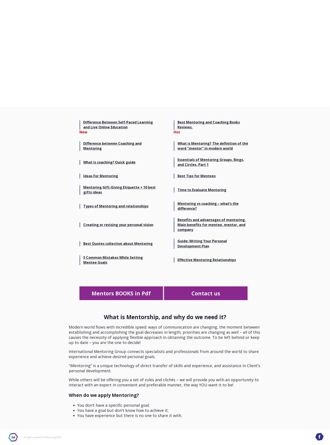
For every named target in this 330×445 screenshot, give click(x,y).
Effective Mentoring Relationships (207, 259)
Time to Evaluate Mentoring (202, 190)
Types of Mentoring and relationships (115, 206)
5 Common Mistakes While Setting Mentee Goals (113, 260)
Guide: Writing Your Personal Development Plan (202, 243)
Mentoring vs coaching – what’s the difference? (208, 206)
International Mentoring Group (291, 13)
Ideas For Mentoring (100, 176)
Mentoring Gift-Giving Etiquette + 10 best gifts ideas (119, 190)
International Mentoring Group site (30, 12)
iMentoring (13, 437)
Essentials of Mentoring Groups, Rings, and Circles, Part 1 (211, 162)
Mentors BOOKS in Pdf (121, 293)
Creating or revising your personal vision (118, 224)
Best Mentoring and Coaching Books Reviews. (209, 124)
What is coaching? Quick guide (109, 162)
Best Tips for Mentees (197, 176)
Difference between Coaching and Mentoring (112, 146)
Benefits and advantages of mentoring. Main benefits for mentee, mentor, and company (212, 224)
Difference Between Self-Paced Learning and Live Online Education (118, 124)
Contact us (205, 293)
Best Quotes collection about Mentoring (118, 243)
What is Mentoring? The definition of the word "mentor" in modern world (213, 146)
